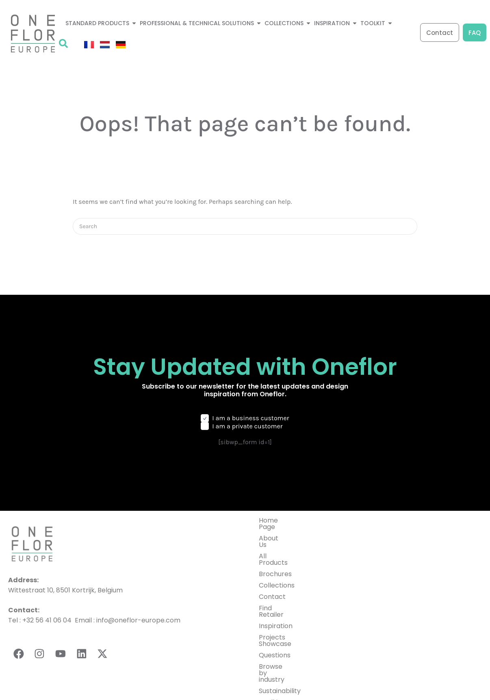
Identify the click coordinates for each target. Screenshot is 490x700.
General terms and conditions (384, 681)
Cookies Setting (461, 681)
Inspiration (276, 600)
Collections (277, 565)
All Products (278, 543)
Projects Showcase (289, 611)
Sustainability (280, 645)
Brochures (275, 554)
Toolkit (269, 656)
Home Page (277, 520)
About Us (273, 531)
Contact (272, 577)
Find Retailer (278, 588)
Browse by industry (289, 634)
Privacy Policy (308, 681)
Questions (275, 622)
